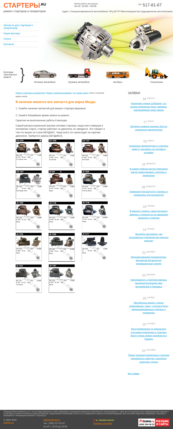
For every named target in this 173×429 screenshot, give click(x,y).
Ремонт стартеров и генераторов (30, 93)
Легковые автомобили (44, 82)
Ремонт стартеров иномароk (59, 93)
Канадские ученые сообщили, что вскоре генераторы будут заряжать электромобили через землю (148, 106)
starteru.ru (8, 422)
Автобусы (117, 82)
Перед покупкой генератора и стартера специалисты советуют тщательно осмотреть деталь (148, 358)
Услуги (7, 38)
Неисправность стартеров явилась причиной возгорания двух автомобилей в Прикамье (148, 283)
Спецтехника (156, 82)
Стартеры (24, 5)
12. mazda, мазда (80, 93)
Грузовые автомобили (78, 82)
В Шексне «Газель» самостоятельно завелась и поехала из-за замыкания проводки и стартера (148, 214)
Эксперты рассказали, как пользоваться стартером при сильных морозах (148, 237)
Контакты (8, 44)
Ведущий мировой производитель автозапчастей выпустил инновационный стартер (148, 260)
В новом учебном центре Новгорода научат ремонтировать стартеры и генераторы (149, 172)
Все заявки (133, 373)
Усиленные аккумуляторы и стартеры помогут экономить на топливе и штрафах (148, 149)
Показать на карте (102, 423)
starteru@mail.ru (51, 420)
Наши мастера (11, 33)
